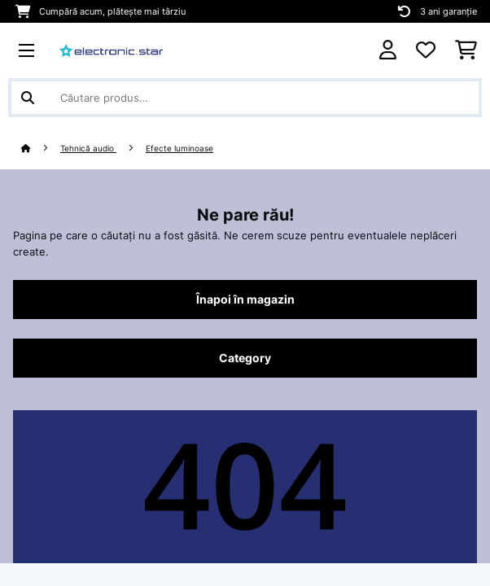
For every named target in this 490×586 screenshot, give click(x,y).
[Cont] (387, 50)
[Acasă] (40, 148)
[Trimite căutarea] (27, 97)
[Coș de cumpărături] (466, 50)
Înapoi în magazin (245, 299)
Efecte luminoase (179, 148)
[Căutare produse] (245, 97)
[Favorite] (425, 50)
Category (245, 358)
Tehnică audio (88, 148)
